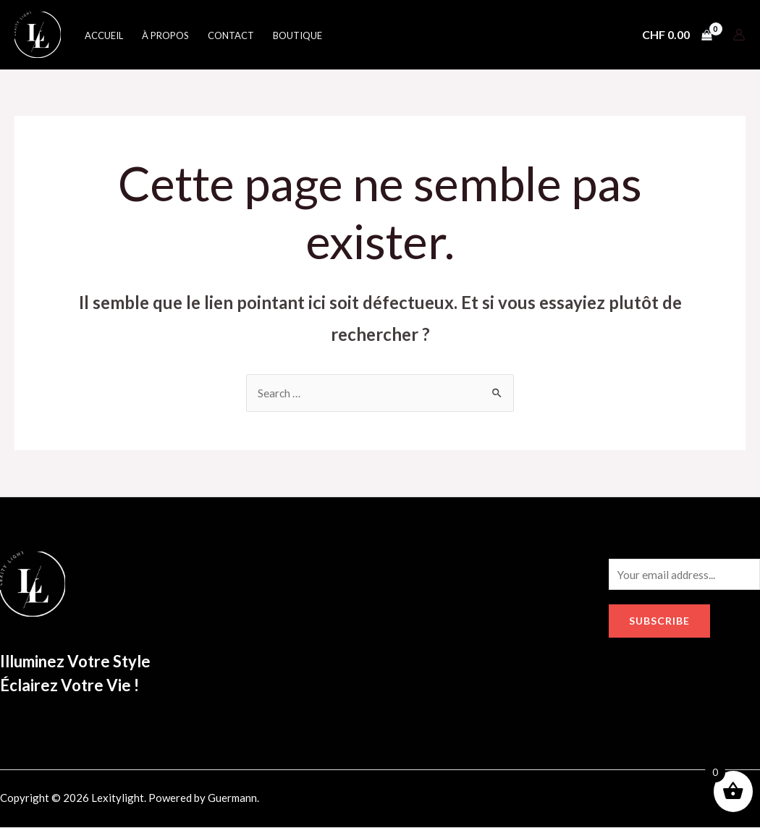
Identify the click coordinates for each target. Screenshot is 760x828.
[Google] (677, 801)
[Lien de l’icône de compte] (739, 34)
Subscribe (659, 623)
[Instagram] (646, 801)
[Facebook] (615, 801)
